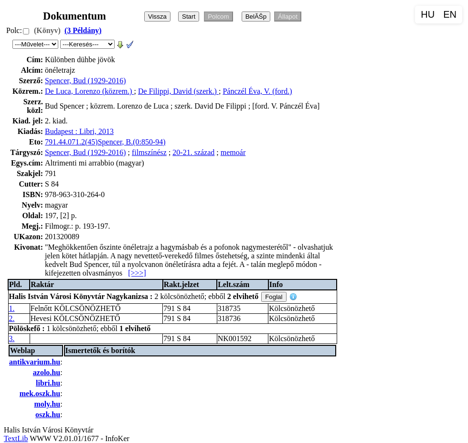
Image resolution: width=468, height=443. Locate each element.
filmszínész (149, 152)
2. (12, 318)
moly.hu (47, 404)
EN (450, 14)
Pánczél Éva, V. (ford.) (257, 91)
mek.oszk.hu (40, 393)
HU (428, 14)
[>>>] (137, 273)
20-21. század (193, 152)
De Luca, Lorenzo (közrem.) (89, 91)
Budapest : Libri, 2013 (79, 131)
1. (12, 308)
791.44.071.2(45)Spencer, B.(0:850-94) (105, 142)
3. (12, 338)
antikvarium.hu (34, 362)
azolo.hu (46, 372)
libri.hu (48, 383)
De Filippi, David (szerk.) (178, 91)
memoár (233, 152)
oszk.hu (47, 414)
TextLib (16, 438)
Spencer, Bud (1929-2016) (85, 81)
